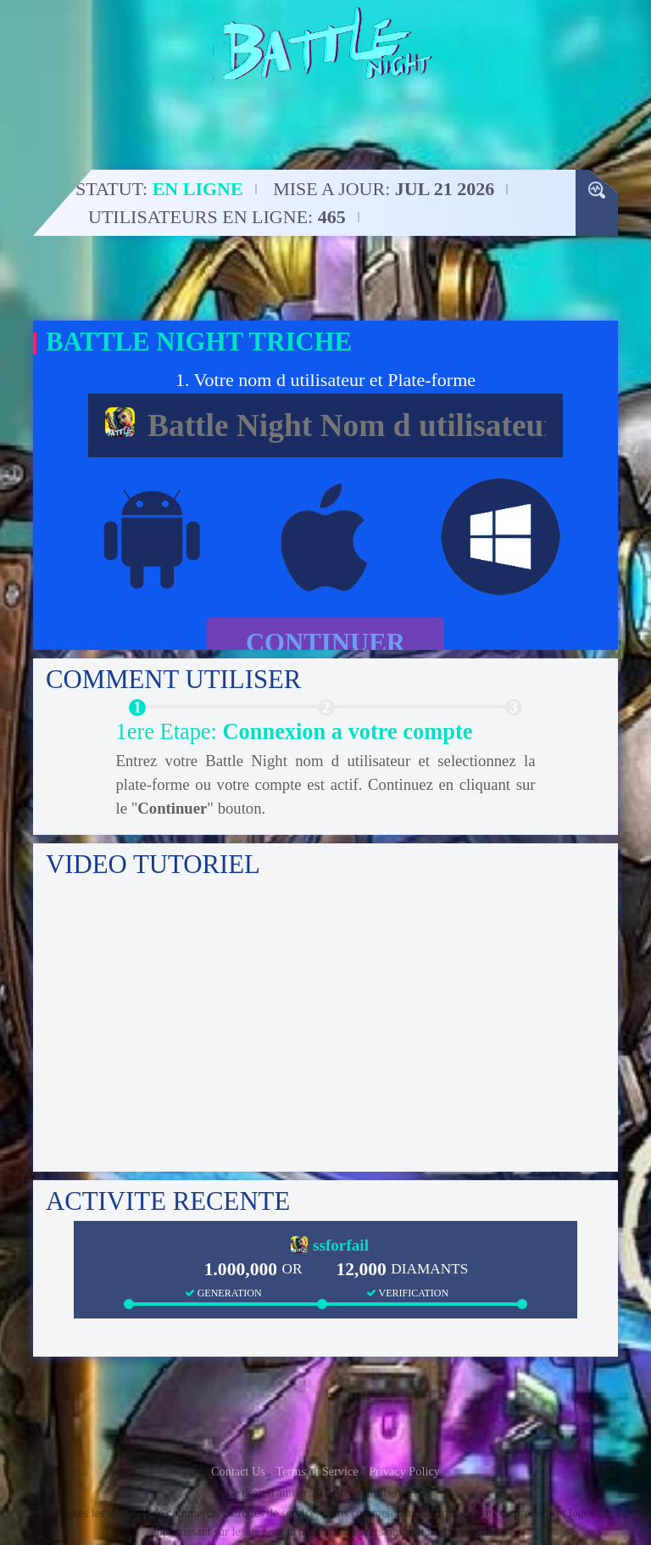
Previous (79, 773)
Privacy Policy (404, 1471)
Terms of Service (316, 1471)
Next (572, 773)
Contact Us (238, 1471)
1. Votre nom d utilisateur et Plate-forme (325, 379)
